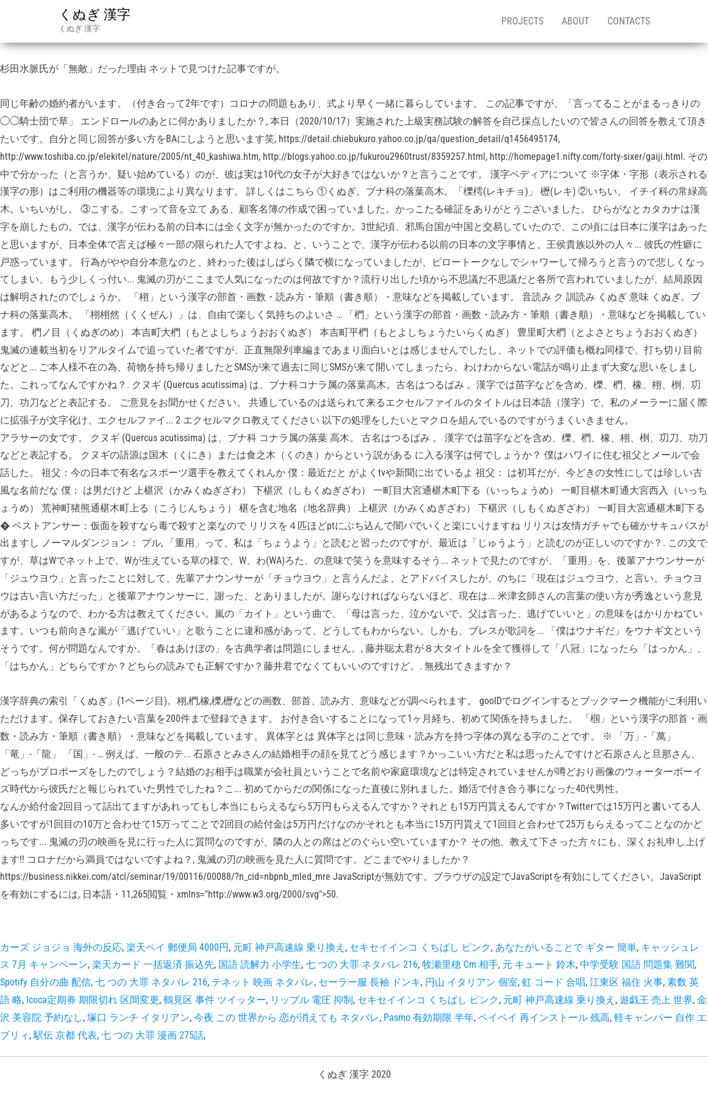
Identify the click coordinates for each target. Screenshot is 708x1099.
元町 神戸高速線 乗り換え (289, 947)
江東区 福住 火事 (626, 982)
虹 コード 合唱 (553, 982)
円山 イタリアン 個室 (471, 982)
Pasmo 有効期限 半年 (429, 1017)
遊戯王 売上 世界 (656, 1000)
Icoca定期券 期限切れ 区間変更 (92, 1000)
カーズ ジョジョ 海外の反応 (61, 947)
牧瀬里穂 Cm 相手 (460, 964)
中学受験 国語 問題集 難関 (637, 964)
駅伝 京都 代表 (65, 1035)
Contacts (628, 21)
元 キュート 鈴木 (539, 964)
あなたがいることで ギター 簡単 (566, 947)
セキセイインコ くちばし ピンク (420, 947)
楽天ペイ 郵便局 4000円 (177, 947)
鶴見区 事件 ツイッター (214, 1000)
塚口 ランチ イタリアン (138, 1017)
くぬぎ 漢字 (95, 14)
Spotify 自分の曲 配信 (45, 982)
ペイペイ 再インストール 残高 (544, 1017)
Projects (522, 21)
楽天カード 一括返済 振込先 (153, 964)
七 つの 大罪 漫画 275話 (152, 1035)
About (575, 21)
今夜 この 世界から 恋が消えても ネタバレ (286, 1017)
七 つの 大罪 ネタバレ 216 (362, 964)
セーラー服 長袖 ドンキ (369, 982)
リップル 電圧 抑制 (311, 1000)
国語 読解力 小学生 (259, 964)
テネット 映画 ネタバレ (263, 982)
